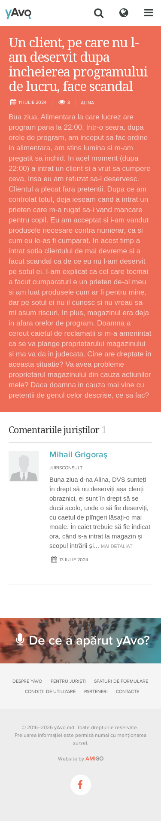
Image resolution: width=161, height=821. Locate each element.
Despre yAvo (27, 681)
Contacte (127, 691)
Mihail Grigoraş (78, 455)
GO (94, 758)
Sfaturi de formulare (121, 681)
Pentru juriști (68, 681)
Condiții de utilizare (50, 691)
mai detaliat (117, 546)
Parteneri (96, 691)
